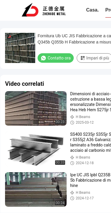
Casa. (92, 9)
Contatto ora (56, 58)
